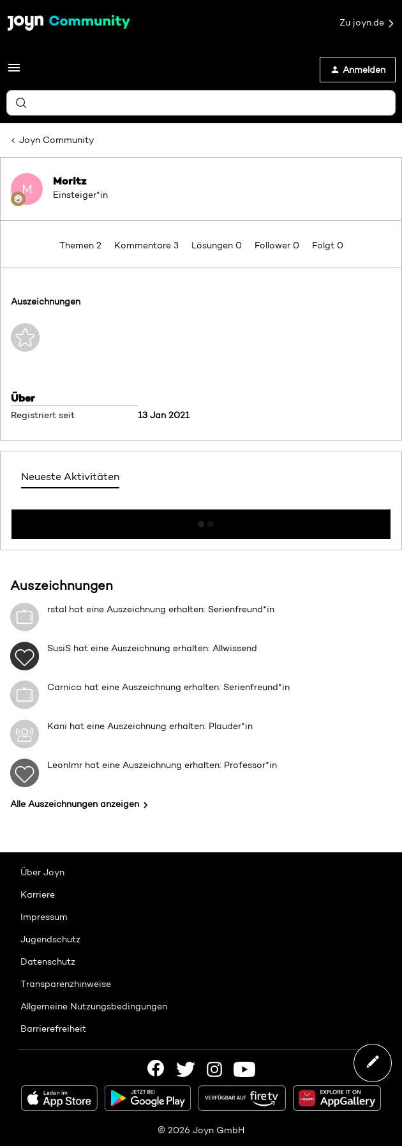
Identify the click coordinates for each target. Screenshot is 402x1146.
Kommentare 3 (147, 245)
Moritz (69, 180)
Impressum (44, 917)
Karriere (37, 894)
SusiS (59, 648)
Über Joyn (42, 872)
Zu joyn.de (367, 23)
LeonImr (64, 765)
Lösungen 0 (217, 245)
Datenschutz (47, 961)
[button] (14, 72)
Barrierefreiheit (53, 1028)
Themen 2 (81, 245)
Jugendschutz (50, 939)
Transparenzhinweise (65, 984)
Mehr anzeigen (201, 520)
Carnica (64, 687)
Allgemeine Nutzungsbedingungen (93, 1006)
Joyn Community (56, 140)
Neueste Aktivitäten (70, 477)
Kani (57, 726)
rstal (56, 609)
